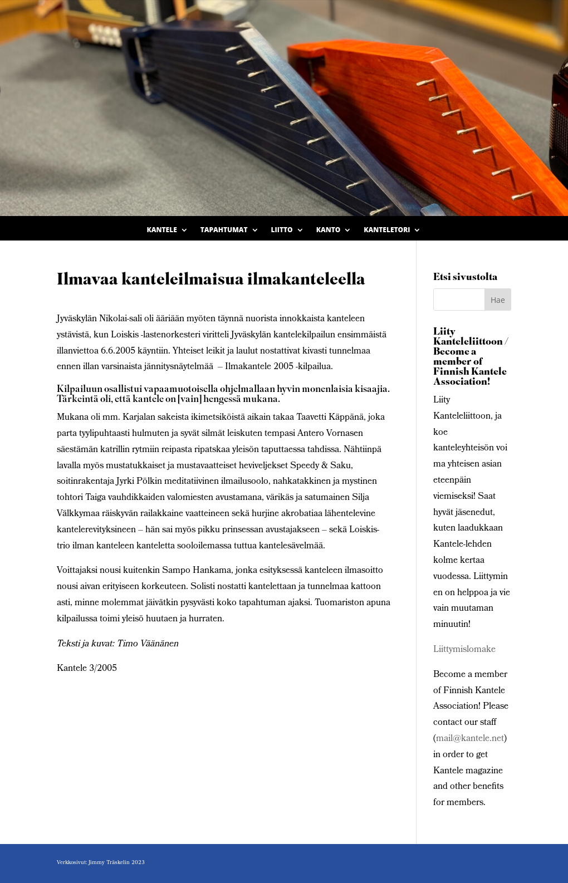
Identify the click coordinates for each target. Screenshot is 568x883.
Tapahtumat (224, 230)
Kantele (162, 230)
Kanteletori (387, 230)
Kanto (328, 230)
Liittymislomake (464, 650)
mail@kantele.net (470, 739)
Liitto (282, 230)
